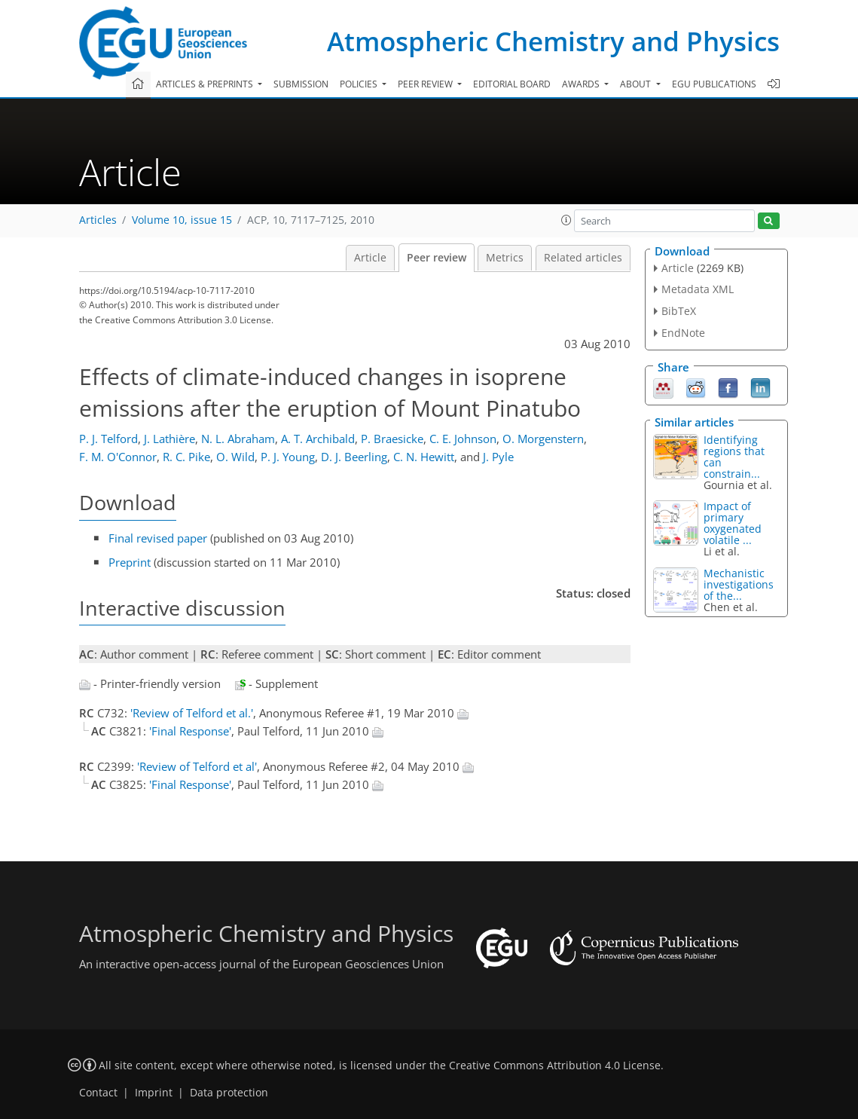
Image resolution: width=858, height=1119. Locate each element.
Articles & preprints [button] (205, 84)
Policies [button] (360, 84)
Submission (300, 84)
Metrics (505, 257)
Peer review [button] (426, 84)
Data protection (229, 1092)
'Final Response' (190, 730)
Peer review (436, 257)
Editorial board (512, 84)
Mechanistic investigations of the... (739, 584)
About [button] (636, 84)
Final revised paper (157, 538)
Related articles (583, 257)
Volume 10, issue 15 (182, 220)
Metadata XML (697, 289)
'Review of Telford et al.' (191, 712)
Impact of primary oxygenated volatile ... (733, 523)
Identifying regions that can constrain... (734, 457)
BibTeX (678, 311)
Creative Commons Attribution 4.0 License (555, 1065)
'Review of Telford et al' (197, 766)
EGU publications (714, 84)
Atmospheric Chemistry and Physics (553, 41)
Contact (98, 1092)
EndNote (683, 333)
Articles (98, 220)
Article (370, 257)
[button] (566, 220)
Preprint (129, 562)
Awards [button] (582, 84)
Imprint (154, 1092)
